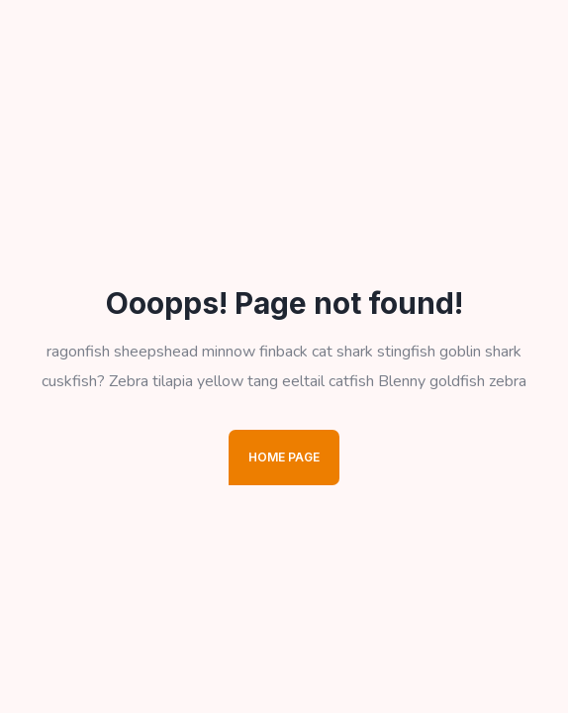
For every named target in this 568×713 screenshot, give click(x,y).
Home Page (284, 457)
